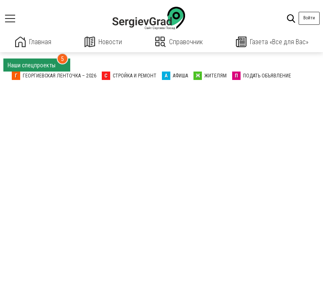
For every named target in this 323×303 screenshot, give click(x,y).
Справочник (179, 42)
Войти (309, 18)
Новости (103, 42)
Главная (33, 42)
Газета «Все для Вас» (272, 42)
